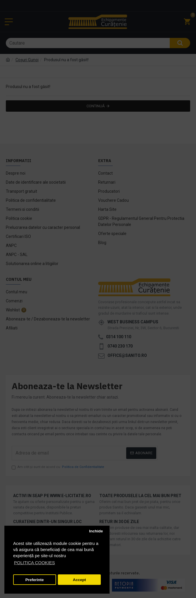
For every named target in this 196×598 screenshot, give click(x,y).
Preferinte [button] (34, 580)
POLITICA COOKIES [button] (34, 562)
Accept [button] (79, 580)
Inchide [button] (96, 531)
